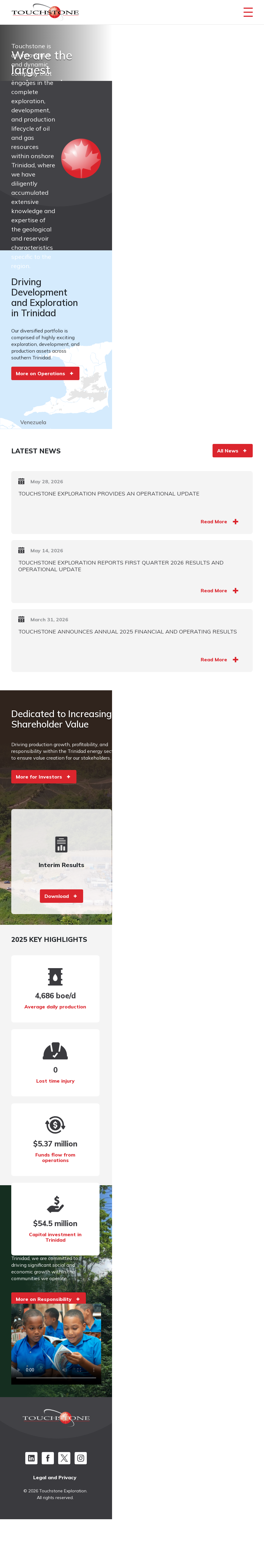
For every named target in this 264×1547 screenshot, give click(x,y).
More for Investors (44, 812)
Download (71, 921)
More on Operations (46, 383)
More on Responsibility (49, 1300)
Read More (208, 555)
